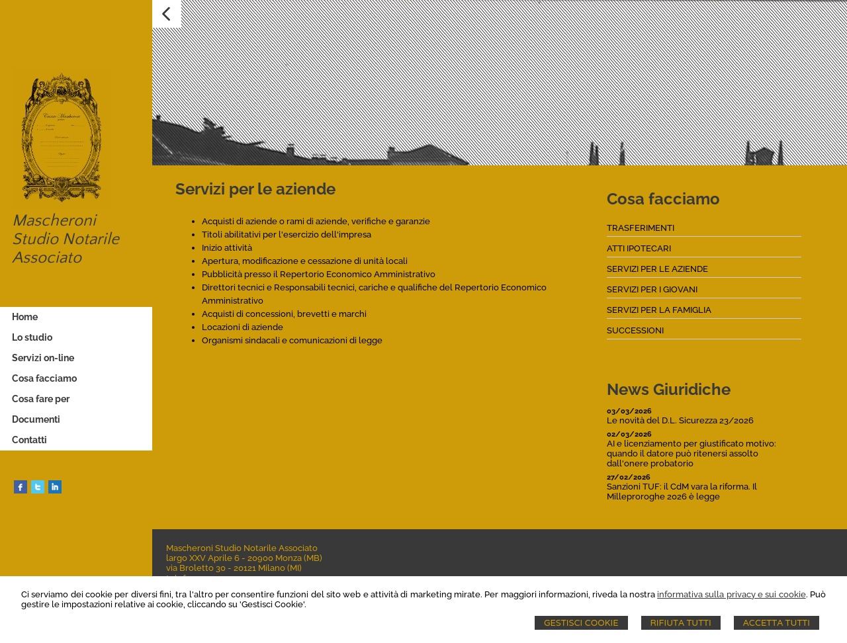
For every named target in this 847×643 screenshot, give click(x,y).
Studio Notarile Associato (65, 248)
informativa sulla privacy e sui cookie (731, 594)
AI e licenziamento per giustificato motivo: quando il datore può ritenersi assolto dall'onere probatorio (691, 453)
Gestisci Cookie (581, 622)
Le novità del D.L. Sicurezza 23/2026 (680, 420)
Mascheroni (54, 221)
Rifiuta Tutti (680, 622)
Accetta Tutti (776, 622)
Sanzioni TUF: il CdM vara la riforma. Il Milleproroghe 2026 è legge (682, 491)
